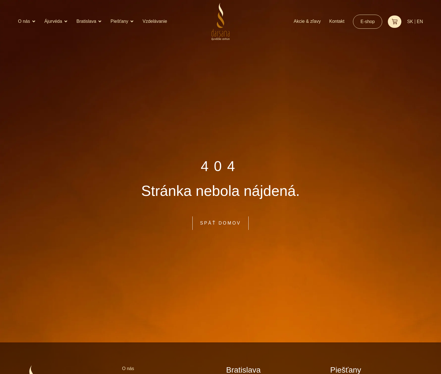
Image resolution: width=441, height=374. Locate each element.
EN (420, 21)
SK (410, 21)
